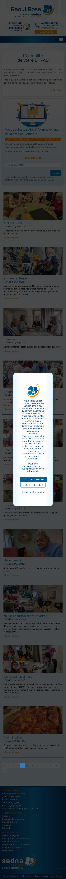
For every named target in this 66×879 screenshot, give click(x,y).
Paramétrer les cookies (33, 492)
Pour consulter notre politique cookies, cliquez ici (33, 496)
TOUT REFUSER (33, 485)
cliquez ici (32, 471)
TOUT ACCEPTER (33, 479)
